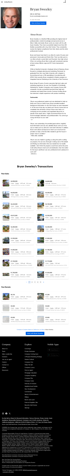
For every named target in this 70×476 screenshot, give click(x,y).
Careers (4, 362)
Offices (4, 367)
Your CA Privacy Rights (45, 422)
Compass (19, 329)
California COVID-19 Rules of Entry (25, 422)
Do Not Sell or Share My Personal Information (15, 418)
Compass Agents (27, 329)
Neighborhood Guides (31, 386)
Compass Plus (29, 378)
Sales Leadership (7, 354)
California (35, 329)
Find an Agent (29, 370)
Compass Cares (29, 381)
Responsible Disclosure (15, 420)
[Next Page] (43, 282)
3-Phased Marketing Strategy (33, 357)
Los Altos (41, 329)
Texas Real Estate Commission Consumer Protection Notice (17, 456)
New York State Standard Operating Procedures (14, 461)
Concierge (28, 348)
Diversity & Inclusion (30, 383)
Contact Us (5, 365)
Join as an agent (7, 359)
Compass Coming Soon (31, 354)
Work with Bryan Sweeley (38, 23)
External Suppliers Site (31, 402)
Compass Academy (30, 375)
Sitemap (27, 408)
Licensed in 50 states (8, 472)
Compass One (29, 362)
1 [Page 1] (29, 282)
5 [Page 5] (40, 282)
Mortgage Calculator (31, 373)
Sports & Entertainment (31, 394)
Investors (4, 357)
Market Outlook (29, 359)
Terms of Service (34, 418)
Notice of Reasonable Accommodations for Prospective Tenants (18, 462)
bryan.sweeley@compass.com (39, 16)
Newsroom (5, 370)
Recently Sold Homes (31, 405)
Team (3, 351)
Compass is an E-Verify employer (32, 420)
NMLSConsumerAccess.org (30, 470)
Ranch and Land (29, 400)
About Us (5, 348)
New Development (30, 389)
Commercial (28, 391)
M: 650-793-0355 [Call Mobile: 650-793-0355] (35, 20)
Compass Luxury (30, 367)
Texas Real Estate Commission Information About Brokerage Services (20, 455)
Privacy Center (44, 418)
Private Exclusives (30, 351)
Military (27, 397)
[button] (2, 2)
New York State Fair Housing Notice (11, 459)
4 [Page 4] (37, 282)
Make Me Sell (28, 365)
